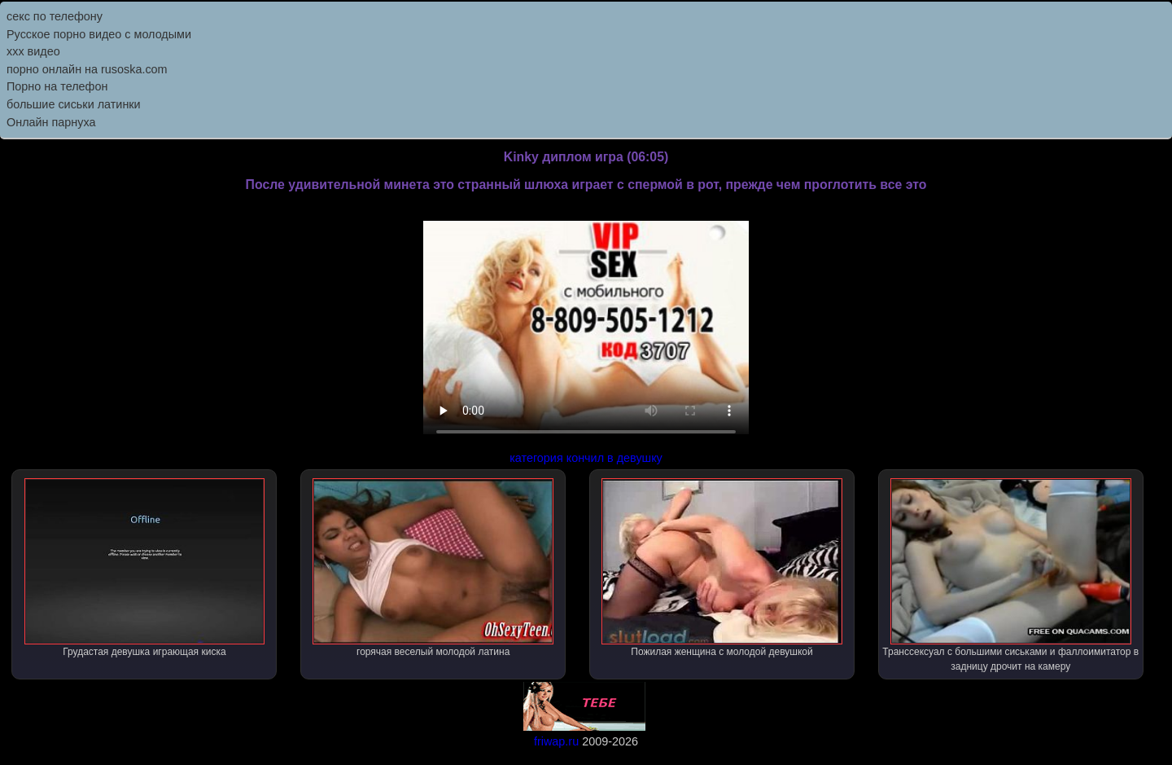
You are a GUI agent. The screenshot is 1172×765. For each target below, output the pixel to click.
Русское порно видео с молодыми (99, 34)
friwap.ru (556, 741)
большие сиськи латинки (74, 104)
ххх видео (33, 51)
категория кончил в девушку (586, 457)
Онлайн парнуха (51, 122)
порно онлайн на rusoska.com (87, 69)
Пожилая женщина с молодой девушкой (721, 567)
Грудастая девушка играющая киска (144, 567)
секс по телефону (55, 16)
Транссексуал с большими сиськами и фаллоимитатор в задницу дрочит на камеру (1010, 575)
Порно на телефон (57, 86)
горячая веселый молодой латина (433, 567)
